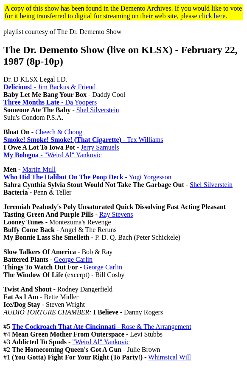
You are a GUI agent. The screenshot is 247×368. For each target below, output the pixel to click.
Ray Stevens (116, 214)
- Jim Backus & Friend (49, 87)
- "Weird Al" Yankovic (52, 155)
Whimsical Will (169, 357)
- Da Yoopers (50, 102)
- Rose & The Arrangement (101, 326)
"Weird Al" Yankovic (100, 341)
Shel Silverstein (97, 109)
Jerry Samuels (100, 147)
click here (212, 16)
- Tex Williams (83, 139)
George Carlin (73, 259)
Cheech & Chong (58, 132)
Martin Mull (39, 169)
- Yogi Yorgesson (87, 177)
